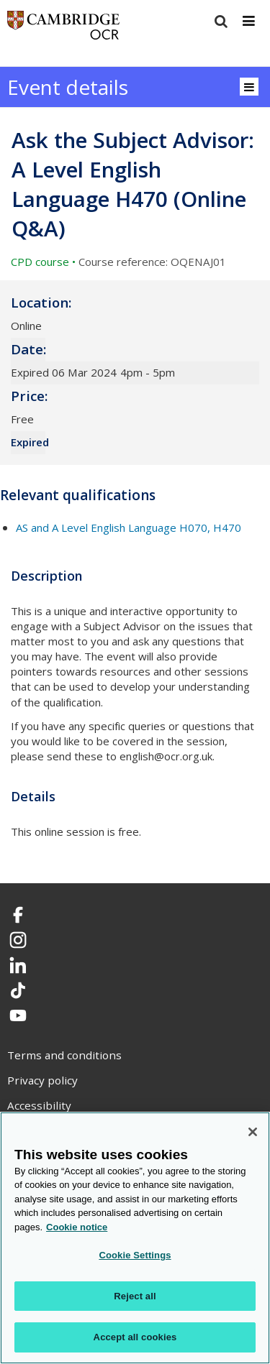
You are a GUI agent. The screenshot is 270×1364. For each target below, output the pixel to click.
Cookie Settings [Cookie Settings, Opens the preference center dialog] (135, 1255)
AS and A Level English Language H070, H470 (128, 527)
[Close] (253, 1132)
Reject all (135, 1296)
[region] (135, 1238)
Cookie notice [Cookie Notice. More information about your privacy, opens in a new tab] (76, 1227)
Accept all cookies (135, 1337)
